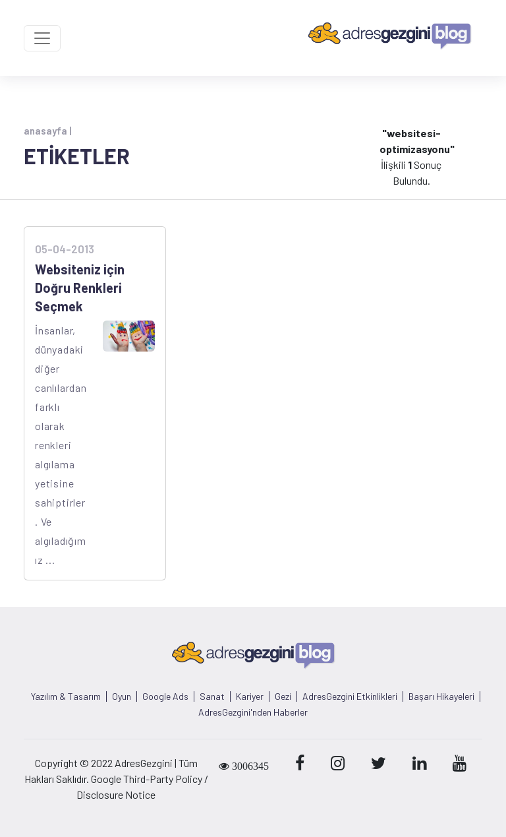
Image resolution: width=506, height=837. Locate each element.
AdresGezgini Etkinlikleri (349, 696)
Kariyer (250, 696)
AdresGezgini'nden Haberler (253, 712)
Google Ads (165, 696)
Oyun (121, 696)
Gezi (283, 696)
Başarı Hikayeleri (441, 696)
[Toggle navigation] (42, 38)
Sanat (212, 696)
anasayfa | (47, 131)
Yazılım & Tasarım (66, 696)
